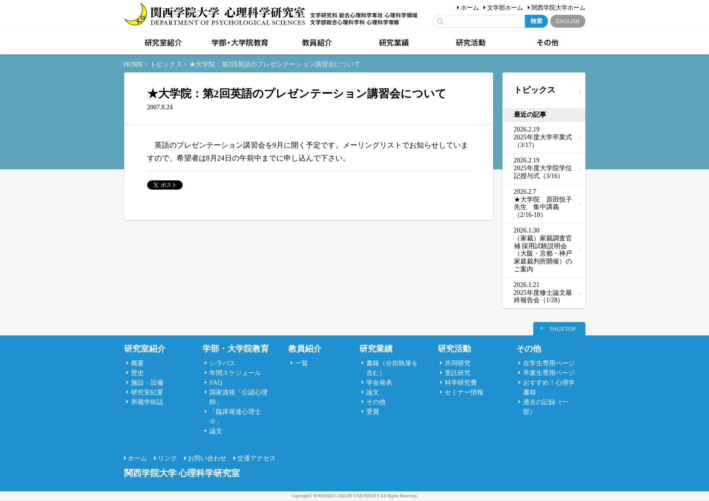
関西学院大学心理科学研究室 (214, 15)
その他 (546, 42)
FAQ (215, 382)
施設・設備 (147, 382)
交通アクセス (256, 458)
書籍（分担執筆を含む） (392, 368)
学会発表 (379, 382)
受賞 (372, 411)
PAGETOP (562, 328)
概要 (137, 363)
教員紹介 (316, 42)
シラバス (222, 363)
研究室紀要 (147, 392)
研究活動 (470, 42)
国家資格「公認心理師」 (238, 397)
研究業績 (393, 42)
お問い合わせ (207, 458)
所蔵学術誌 (147, 402)
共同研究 (458, 363)
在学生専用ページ (549, 363)
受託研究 (458, 373)
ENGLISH (567, 21)
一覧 (301, 363)
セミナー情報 (464, 392)
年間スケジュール (235, 373)
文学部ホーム (505, 7)
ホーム (470, 7)
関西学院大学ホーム (558, 7)
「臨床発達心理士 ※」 (235, 416)
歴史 (137, 373)
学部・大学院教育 (239, 42)
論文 (215, 431)
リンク (167, 458)
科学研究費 (461, 382)
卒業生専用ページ (549, 373)
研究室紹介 (162, 42)
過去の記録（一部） (545, 407)
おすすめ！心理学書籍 (549, 387)
